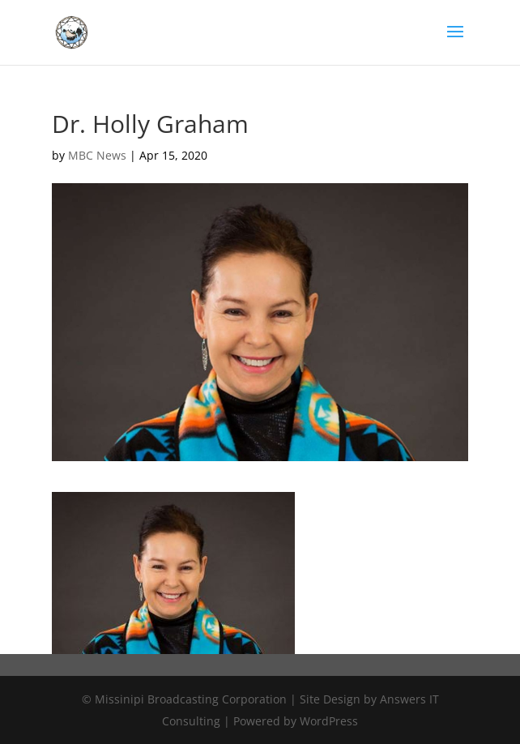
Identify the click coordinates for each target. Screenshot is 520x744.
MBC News (97, 155)
